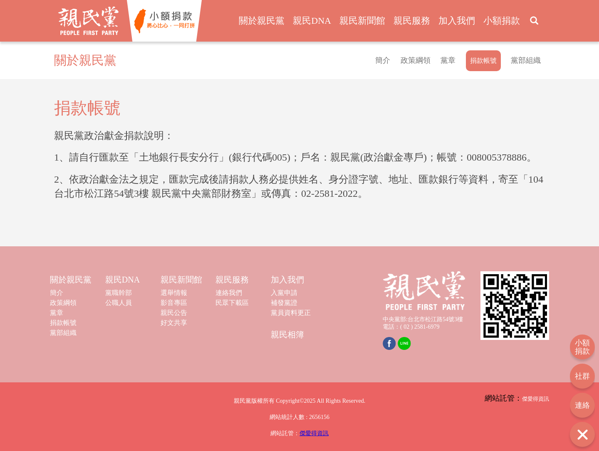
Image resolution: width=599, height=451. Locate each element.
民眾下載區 (232, 302)
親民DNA (312, 20)
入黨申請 (284, 292)
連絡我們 (228, 292)
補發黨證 (284, 302)
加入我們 (456, 20)
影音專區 (174, 302)
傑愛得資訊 (314, 433)
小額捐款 (501, 20)
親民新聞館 (362, 20)
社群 (582, 376)
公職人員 (118, 302)
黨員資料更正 (291, 312)
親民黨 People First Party (88, 21)
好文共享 (174, 322)
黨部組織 (526, 60)
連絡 (582, 405)
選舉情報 (174, 292)
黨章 (448, 60)
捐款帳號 (63, 322)
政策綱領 (416, 60)
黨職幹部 (118, 292)
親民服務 (412, 20)
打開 (582, 434)
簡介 (382, 60)
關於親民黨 (262, 20)
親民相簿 (287, 334)
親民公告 (174, 312)
